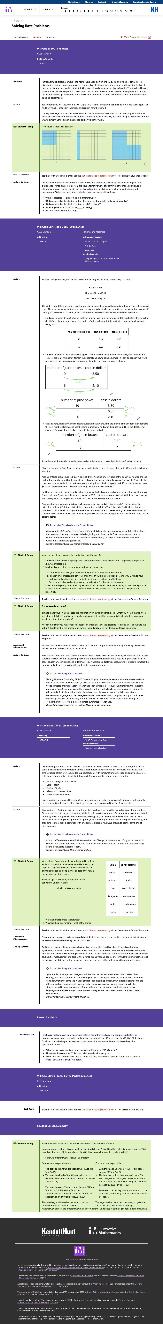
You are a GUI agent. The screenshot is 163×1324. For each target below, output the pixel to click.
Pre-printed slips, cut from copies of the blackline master (102, 259)
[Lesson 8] (88, 11)
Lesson (37, 37)
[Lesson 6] (81, 11)
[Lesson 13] (111, 11)
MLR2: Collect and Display (96, 241)
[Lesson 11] (101, 11)
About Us (89, 2)
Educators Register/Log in (144, 2)
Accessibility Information (88, 1259)
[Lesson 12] (106, 11)
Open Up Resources (101, 1283)
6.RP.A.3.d (44, 740)
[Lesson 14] (116, 11)
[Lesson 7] (85, 11)
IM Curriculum (74, 2)
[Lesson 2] (66, 11)
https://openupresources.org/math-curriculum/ (38, 1269)
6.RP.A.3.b (44, 1090)
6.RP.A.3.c (43, 63)
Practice (51, 37)
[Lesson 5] (77, 11)
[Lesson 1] (62, 11)
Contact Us (102, 2)
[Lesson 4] (73, 11)
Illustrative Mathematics (82, 1275)
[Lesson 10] (96, 11)
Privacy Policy (70, 1259)
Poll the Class (90, 246)
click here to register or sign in (99, 175)
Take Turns (89, 251)
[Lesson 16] (126, 11)
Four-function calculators (96, 748)
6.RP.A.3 (43, 241)
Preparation (21, 37)
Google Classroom (120, 2)
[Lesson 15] (121, 11)
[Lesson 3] (69, 11)
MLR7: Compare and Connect (97, 740)
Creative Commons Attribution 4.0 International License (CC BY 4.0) (76, 1267)
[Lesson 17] (131, 11)
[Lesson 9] (92, 11)
